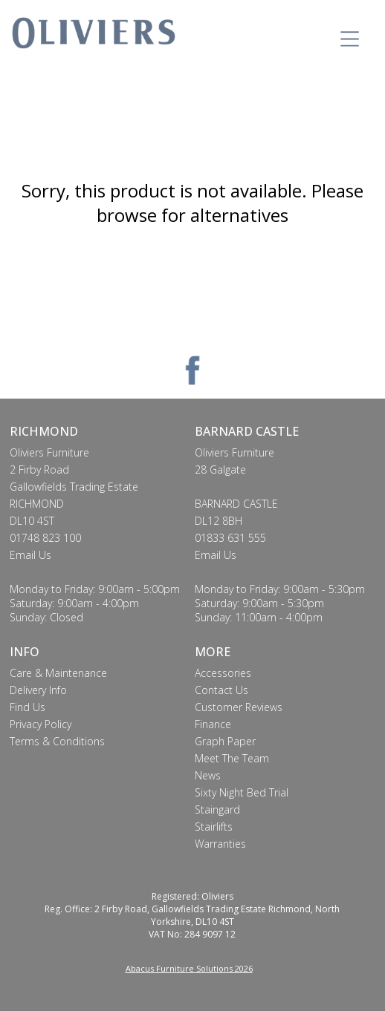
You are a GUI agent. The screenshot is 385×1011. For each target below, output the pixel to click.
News (208, 775)
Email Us (30, 555)
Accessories (223, 673)
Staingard (217, 809)
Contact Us (221, 690)
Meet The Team (232, 758)
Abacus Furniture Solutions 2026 (189, 968)
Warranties (220, 844)
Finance (213, 724)
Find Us (27, 707)
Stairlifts (214, 826)
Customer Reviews (238, 707)
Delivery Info (38, 690)
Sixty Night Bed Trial (241, 792)
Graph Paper (225, 741)
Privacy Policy (40, 724)
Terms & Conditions (57, 741)
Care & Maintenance (58, 673)
